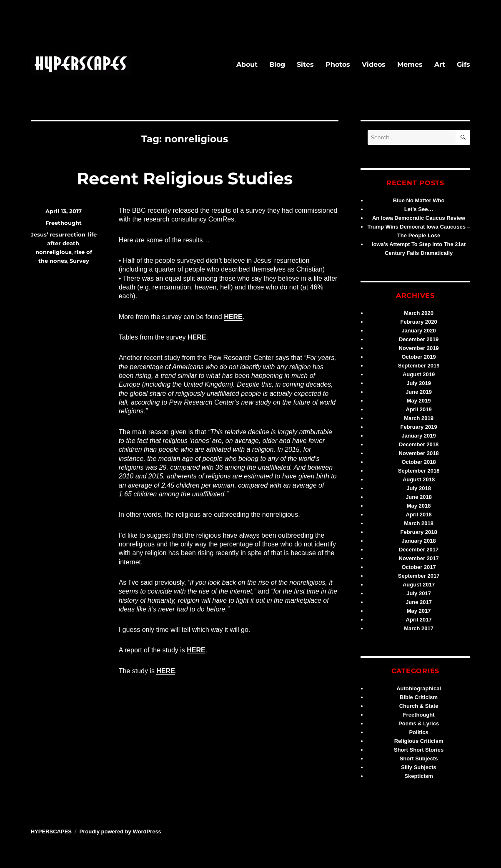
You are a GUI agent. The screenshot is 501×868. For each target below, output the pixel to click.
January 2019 (418, 436)
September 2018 (419, 471)
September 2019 (419, 365)
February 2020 (419, 322)
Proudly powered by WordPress (120, 831)
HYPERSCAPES (51, 831)
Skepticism (418, 776)
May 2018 (419, 506)
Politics (418, 732)
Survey (79, 260)
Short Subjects (419, 758)
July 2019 (418, 383)
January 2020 (418, 330)
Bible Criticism (419, 697)
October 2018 (418, 462)
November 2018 (419, 453)
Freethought (63, 222)
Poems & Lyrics (418, 723)
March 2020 (418, 313)
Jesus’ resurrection (58, 234)
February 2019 (419, 427)
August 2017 (419, 584)
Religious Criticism (418, 741)
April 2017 (419, 619)
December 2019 (418, 339)
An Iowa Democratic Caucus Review (418, 218)
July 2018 (418, 488)
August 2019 (419, 374)
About (247, 64)
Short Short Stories (418, 750)
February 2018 (419, 532)
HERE (233, 316)
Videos (374, 64)
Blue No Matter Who (419, 200)
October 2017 (418, 567)
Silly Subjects (418, 767)
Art (439, 64)
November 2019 (419, 348)
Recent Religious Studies (185, 178)
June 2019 (419, 392)
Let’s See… (418, 209)
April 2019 (419, 409)
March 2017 (418, 628)
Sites (305, 64)
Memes (410, 64)
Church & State (418, 706)
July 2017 (418, 593)
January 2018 (418, 541)
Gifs (463, 64)
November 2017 (419, 558)
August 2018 (419, 479)
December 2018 (418, 444)
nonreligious (53, 252)
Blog (277, 64)
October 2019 (418, 357)
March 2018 (418, 523)
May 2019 (419, 401)
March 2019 (418, 418)
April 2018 (419, 514)
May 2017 (419, 611)
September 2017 (419, 576)
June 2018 (419, 497)
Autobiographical (418, 688)
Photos (338, 64)
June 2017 (419, 602)
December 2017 (418, 549)
